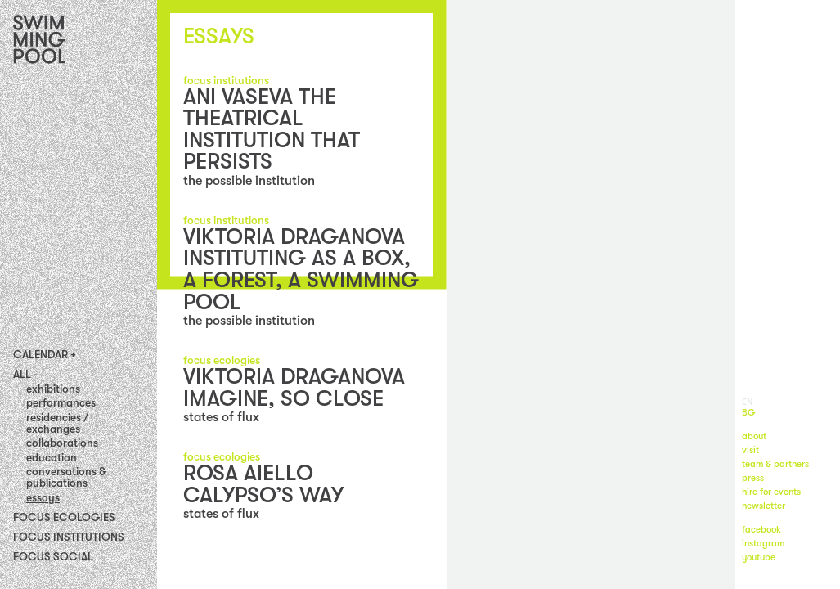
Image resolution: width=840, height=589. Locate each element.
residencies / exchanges (57, 423)
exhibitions (53, 389)
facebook (761, 529)
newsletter (763, 506)
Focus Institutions (68, 537)
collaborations (62, 443)
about (754, 436)
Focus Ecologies (64, 517)
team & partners (775, 464)
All (22, 374)
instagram (763, 543)
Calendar (40, 355)
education (51, 458)
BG (749, 412)
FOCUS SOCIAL (53, 557)
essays (43, 498)
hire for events (771, 492)
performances (61, 403)
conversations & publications (66, 477)
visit (750, 450)
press (753, 478)
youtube (758, 557)
